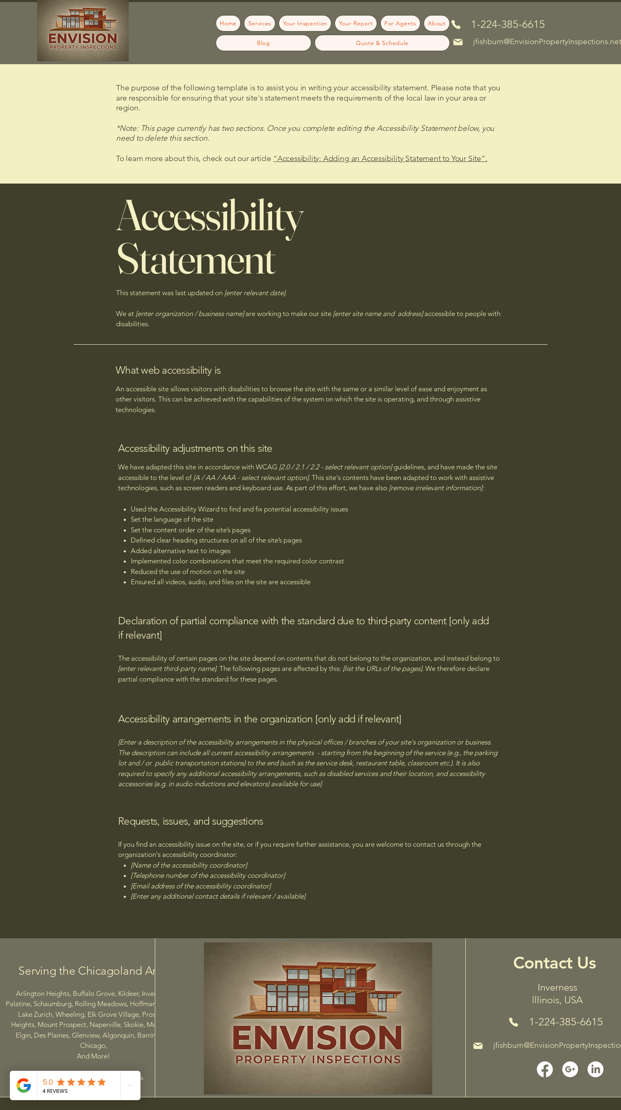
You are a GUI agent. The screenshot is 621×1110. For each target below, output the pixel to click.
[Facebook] (545, 1069)
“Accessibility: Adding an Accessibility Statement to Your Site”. (380, 158)
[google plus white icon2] (570, 1069)
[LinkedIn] (595, 1069)
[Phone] (456, 24)
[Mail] (458, 42)
